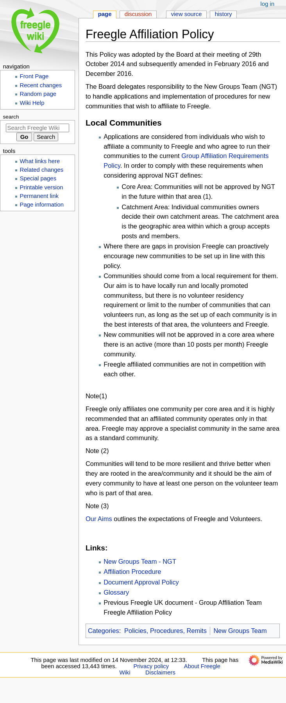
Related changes (42, 170)
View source (186, 14)
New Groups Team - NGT (140, 561)
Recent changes (41, 85)
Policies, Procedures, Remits (165, 630)
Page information (42, 204)
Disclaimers (160, 672)
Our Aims (99, 518)
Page (105, 14)
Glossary (116, 592)
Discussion (138, 14)
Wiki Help (32, 103)
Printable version (41, 187)
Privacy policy (151, 666)
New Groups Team (239, 630)
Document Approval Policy (141, 582)
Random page (38, 94)
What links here (40, 161)
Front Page (34, 76)
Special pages (38, 178)
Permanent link (39, 196)
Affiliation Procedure (132, 571)
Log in (268, 4)
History (223, 14)
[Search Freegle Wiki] (37, 128)
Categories (103, 630)
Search (11, 117)
